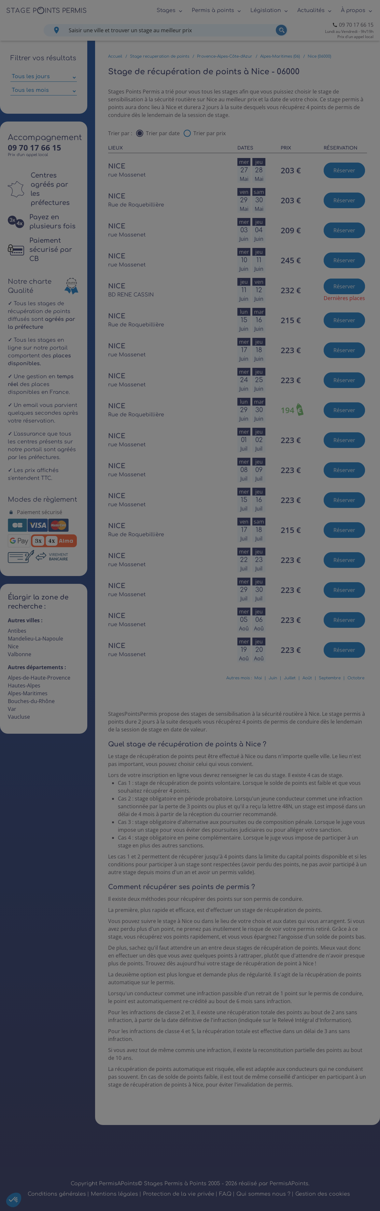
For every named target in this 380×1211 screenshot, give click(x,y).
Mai (258, 678)
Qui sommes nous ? (263, 1194)
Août (307, 678)
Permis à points (213, 10)
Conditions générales (57, 1194)
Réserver (344, 170)
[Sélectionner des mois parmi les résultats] (43, 91)
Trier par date (163, 133)
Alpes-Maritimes (28, 693)
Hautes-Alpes (24, 685)
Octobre (355, 678)
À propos (353, 10)
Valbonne (19, 654)
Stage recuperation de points (159, 56)
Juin (273, 678)
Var (12, 709)
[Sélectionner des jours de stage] (43, 77)
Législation (265, 10)
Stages (166, 10)
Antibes (17, 630)
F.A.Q (225, 1194)
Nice (13, 646)
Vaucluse (19, 716)
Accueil (115, 56)
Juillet (290, 678)
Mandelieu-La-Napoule (35, 638)
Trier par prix (209, 133)
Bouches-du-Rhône (31, 701)
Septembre (330, 678)
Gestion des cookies (322, 1194)
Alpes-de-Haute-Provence (39, 677)
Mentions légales (114, 1194)
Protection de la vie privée (178, 1194)
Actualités (311, 10)
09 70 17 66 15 (356, 24)
